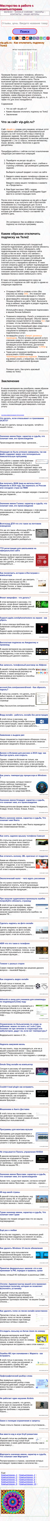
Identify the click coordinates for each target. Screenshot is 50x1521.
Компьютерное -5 (9, 1480)
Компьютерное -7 (9, 1482)
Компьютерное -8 (27, 1482)
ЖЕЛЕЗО (8, 12)
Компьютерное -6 (27, 1480)
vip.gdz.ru (30, 160)
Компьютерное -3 (9, 1477)
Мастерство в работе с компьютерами (17, 7)
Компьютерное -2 (27, 1475)
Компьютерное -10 (27, 1484)
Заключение (11, 114)
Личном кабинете (14, 301)
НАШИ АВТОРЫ (31, 14)
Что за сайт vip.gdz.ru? (16, 109)
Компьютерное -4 (27, 1477)
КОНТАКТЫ (15, 14)
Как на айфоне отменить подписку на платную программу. (24, 223)
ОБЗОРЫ (39, 12)
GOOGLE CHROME (24, 12)
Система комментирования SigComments (12, 415)
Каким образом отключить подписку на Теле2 (27, 112)
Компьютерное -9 (9, 1484)
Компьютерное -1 (9, 1475)
